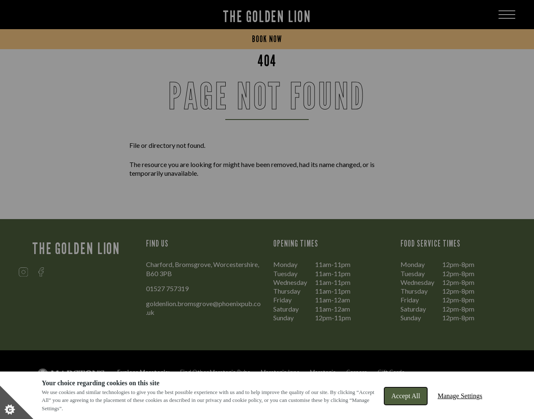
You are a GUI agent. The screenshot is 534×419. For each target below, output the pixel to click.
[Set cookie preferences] (16, 402)
